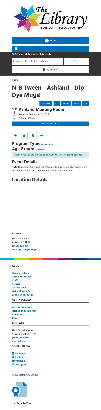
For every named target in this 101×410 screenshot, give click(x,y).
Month (66, 103)
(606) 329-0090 (20, 246)
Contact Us (18, 341)
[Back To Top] (50, 403)
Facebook (19, 354)
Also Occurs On (50, 123)
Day (85, 103)
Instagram (19, 365)
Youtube (18, 361)
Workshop (47, 144)
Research (33, 54)
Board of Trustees (22, 277)
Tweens (39, 150)
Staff (14, 280)
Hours (54, 41)
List (56, 103)
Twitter (18, 357)
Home (15, 80)
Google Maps (29, 250)
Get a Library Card (22, 291)
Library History (20, 273)
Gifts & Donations (22, 307)
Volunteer (17, 315)
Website (47, 54)
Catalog (18, 54)
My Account (50, 70)
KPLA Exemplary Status (25, 375)
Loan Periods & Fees (23, 295)
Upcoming (45, 103)
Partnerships (19, 288)
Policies (16, 284)
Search (76, 61)
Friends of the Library (24, 311)
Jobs (14, 318)
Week (76, 103)
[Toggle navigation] (16, 48)
